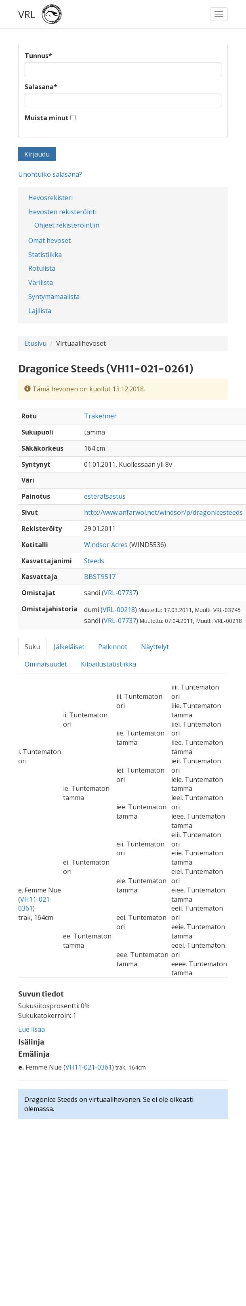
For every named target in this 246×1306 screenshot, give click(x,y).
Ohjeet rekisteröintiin (66, 225)
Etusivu (35, 343)
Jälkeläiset (69, 646)
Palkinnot (112, 646)
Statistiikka (45, 254)
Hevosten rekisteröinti (62, 211)
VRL (27, 14)
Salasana (41, 86)
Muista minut (47, 117)
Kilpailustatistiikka (108, 664)
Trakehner (100, 416)
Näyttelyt (155, 646)
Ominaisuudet (46, 664)
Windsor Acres (106, 544)
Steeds (94, 560)
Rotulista (41, 268)
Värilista (40, 282)
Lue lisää (31, 1029)
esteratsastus (105, 496)
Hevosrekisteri (50, 197)
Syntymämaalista (54, 296)
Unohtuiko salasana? (50, 174)
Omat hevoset (49, 240)
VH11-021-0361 (88, 1067)
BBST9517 (100, 576)
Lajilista (39, 310)
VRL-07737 (120, 592)
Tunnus (38, 55)
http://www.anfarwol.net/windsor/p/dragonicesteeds (163, 512)
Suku (32, 646)
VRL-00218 (119, 609)
